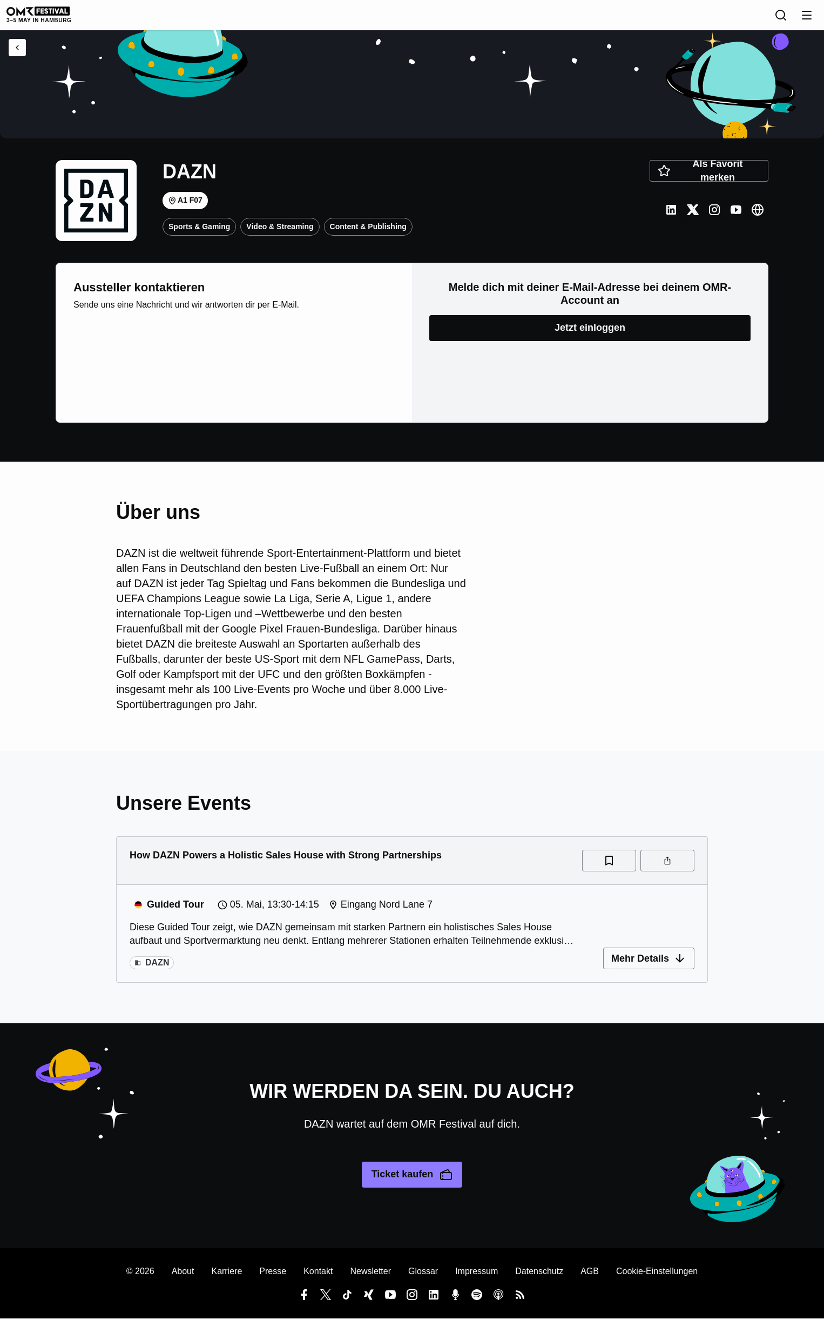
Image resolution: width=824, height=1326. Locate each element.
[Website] (757, 217)
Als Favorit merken (700, 178)
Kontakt (318, 1278)
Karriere (226, 1278)
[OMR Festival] (73, 18)
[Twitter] (693, 217)
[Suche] (757, 19)
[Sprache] (734, 19)
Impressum (476, 1278)
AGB (589, 1278)
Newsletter (370, 1278)
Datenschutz (539, 1278)
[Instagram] (714, 217)
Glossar (423, 1278)
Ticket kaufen (412, 1182)
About (183, 1278)
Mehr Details (648, 965)
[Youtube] (736, 217)
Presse (272, 1278)
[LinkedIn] (671, 217)
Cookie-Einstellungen (657, 1278)
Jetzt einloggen (590, 335)
